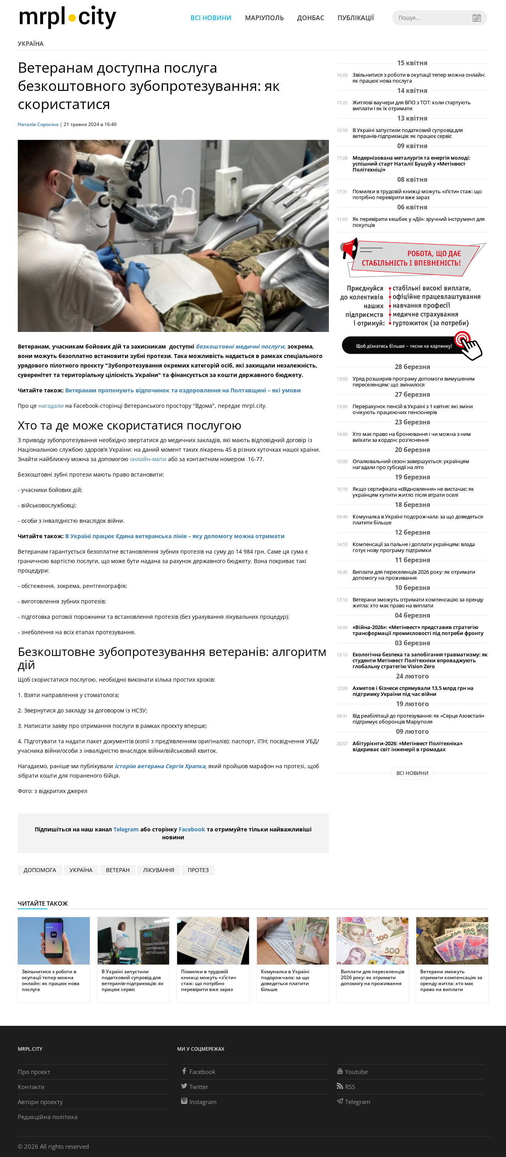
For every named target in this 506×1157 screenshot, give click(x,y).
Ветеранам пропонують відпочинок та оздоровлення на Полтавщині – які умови (183, 390)
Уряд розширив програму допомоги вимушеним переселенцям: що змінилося (414, 382)
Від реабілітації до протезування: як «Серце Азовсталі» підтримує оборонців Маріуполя (418, 719)
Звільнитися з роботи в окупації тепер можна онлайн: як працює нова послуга (419, 78)
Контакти (31, 1087)
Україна (30, 43)
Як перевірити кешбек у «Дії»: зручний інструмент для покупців (419, 222)
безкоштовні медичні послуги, (241, 346)
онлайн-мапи (147, 459)
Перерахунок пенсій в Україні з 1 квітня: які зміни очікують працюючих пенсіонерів (413, 409)
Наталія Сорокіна (39, 124)
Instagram (199, 1102)
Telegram (126, 829)
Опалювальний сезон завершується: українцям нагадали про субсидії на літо (411, 464)
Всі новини (211, 17)
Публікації (356, 17)
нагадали (51, 405)
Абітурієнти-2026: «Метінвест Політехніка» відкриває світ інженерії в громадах (408, 746)
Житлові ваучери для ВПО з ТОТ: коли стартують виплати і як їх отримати (412, 105)
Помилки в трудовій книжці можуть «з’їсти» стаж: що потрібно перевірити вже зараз (417, 194)
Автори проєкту (40, 1102)
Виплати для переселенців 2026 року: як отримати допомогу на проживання (414, 575)
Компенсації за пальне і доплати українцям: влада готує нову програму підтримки (414, 547)
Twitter (194, 1087)
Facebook (192, 829)
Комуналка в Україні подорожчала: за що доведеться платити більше (418, 520)
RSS (346, 1087)
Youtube (352, 1072)
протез (198, 870)
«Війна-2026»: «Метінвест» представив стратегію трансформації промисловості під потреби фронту (418, 630)
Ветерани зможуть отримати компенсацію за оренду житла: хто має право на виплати (418, 603)
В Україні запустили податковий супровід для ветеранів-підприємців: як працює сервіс (408, 133)
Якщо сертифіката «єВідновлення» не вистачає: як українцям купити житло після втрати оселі (413, 492)
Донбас (310, 17)
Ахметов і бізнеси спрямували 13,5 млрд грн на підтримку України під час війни (413, 691)
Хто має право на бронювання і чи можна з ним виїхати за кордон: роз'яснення (412, 437)
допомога (40, 870)
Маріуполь (264, 17)
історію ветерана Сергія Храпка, (160, 766)
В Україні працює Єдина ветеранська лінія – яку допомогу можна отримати (175, 536)
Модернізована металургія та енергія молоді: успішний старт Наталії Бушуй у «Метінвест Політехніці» (411, 164)
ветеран (118, 870)
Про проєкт (34, 1072)
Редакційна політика (47, 1117)
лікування (158, 870)
